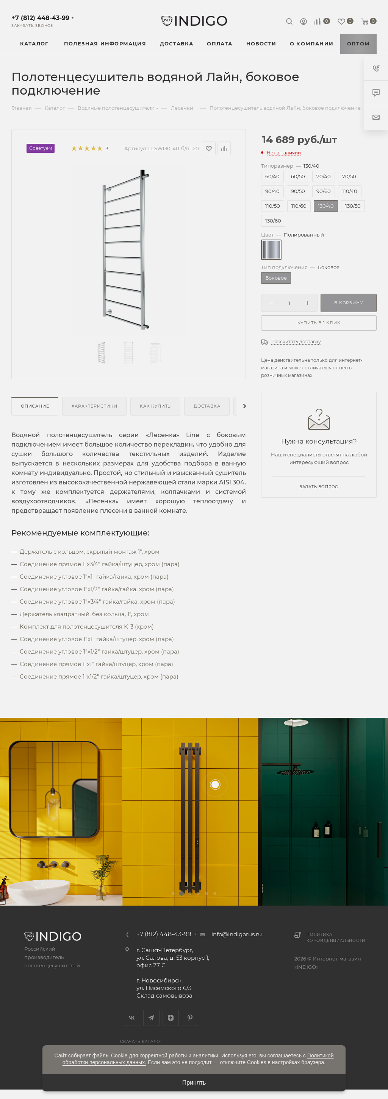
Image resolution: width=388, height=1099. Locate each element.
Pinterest (190, 1018)
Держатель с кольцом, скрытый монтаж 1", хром (90, 551)
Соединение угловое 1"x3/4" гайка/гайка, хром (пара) (97, 601)
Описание (35, 406)
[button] (173, 893)
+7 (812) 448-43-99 (40, 18)
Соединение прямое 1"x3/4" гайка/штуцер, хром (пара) (100, 564)
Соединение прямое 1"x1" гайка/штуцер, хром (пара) (96, 664)
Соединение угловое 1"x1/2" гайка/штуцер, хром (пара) (99, 651)
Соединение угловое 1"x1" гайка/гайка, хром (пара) (94, 576)
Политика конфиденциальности (336, 937)
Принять (194, 1082)
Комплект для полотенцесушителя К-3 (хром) (87, 626)
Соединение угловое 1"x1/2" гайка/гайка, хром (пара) (97, 589)
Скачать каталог (141, 1041)
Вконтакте (132, 1018)
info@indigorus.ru (236, 934)
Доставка (207, 406)
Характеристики (94, 406)
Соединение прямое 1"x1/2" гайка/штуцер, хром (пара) (99, 676)
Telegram (151, 1018)
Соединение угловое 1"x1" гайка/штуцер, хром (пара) (97, 639)
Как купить (155, 406)
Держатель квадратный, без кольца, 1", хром (84, 614)
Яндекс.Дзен (171, 1018)
